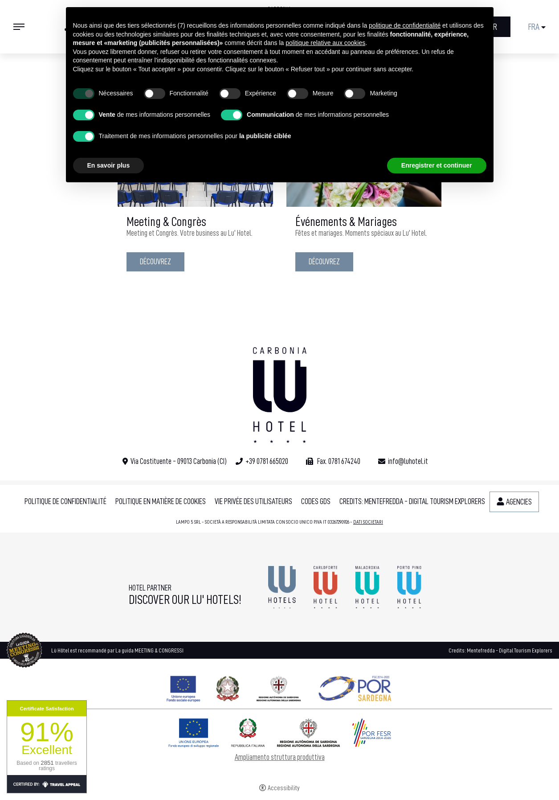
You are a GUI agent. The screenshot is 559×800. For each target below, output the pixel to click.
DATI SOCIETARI (368, 522)
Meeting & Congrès (166, 222)
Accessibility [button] (284, 788)
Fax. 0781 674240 (338, 461)
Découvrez (155, 262)
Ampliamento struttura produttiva (280, 757)
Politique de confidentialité (65, 501)
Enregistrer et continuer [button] (436, 165)
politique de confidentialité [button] (405, 25)
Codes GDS (316, 501)
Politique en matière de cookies (160, 501)
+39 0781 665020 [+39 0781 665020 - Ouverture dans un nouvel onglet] (266, 461)
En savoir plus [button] (108, 165)
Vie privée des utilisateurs (253, 501)
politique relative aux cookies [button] (325, 42)
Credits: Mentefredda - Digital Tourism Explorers (412, 501)
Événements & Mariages (346, 222)
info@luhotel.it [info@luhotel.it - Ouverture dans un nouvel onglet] (408, 461)
